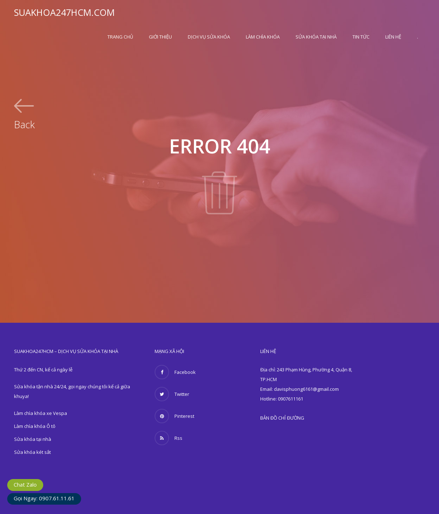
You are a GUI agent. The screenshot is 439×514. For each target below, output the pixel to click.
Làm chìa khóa (263, 36)
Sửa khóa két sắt (32, 452)
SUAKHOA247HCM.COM (64, 12)
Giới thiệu (160, 36)
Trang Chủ (120, 36)
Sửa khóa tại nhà (316, 36)
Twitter (172, 394)
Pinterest (174, 416)
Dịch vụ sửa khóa (209, 36)
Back (24, 123)
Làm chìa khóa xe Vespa (40, 413)
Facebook (175, 372)
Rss (168, 438)
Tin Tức (360, 36)
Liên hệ (393, 36)
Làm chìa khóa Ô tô (35, 426)
